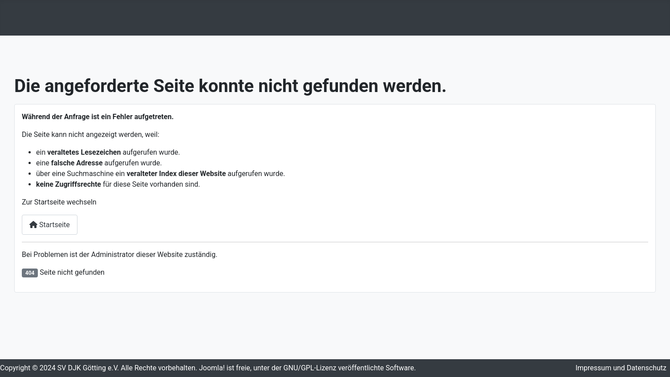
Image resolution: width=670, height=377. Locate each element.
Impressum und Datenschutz (621, 368)
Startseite (49, 225)
